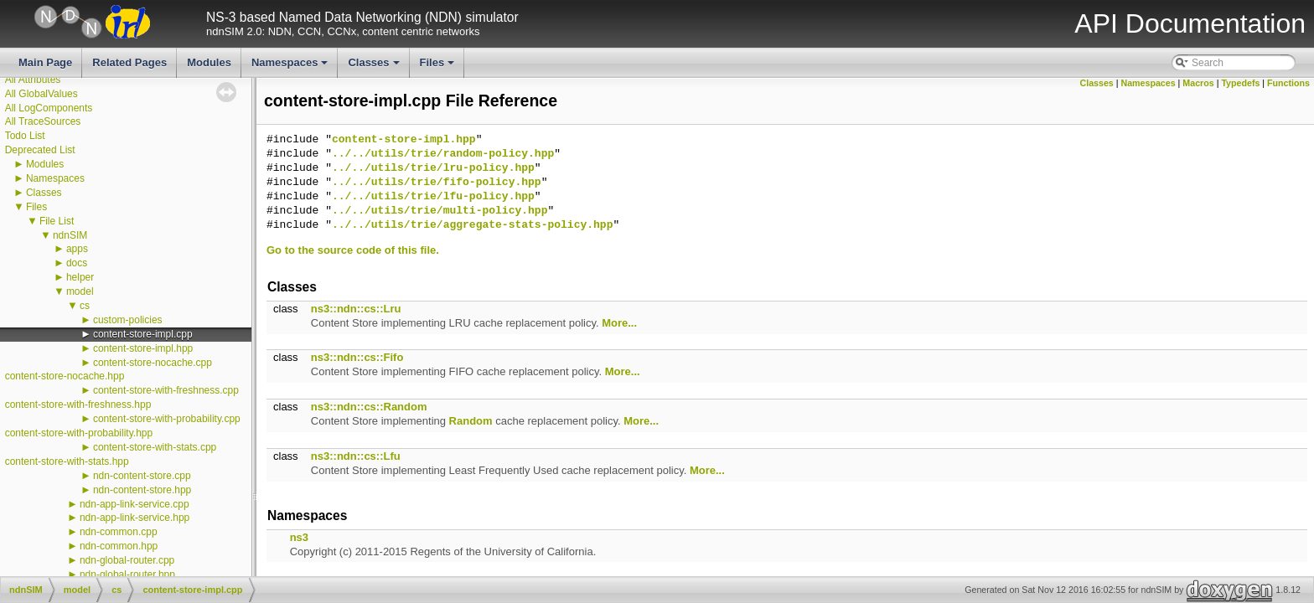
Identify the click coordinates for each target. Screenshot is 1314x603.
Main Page (45, 62)
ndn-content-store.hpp (142, 490)
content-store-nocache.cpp (152, 362)
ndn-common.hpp (119, 546)
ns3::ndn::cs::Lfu (356, 456)
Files (439, 67)
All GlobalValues (41, 94)
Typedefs (1240, 83)
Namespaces (291, 67)
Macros (1197, 83)
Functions (1288, 83)
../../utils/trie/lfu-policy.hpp (433, 196)
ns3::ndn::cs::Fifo (357, 357)
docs (76, 263)
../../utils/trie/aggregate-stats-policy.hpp (472, 225)
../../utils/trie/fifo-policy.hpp (436, 182)
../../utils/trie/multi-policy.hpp (439, 211)
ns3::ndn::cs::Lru (356, 308)
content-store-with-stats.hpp (67, 461)
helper (80, 277)
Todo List (25, 136)
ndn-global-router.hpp (127, 574)
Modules (209, 62)
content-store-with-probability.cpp (167, 419)
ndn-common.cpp (119, 532)
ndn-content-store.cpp (142, 476)
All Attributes (33, 79)
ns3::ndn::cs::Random (369, 406)
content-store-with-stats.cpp (154, 447)
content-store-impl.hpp (143, 348)
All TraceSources (43, 121)
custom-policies (128, 320)
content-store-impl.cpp (143, 334)
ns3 (299, 537)
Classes (374, 67)
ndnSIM (70, 235)
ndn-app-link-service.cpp (134, 504)
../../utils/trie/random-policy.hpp (443, 154)
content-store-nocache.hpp (65, 376)
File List (56, 221)
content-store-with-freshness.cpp (166, 390)
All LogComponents (49, 108)
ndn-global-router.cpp (127, 560)
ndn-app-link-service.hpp (134, 517)
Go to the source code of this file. (352, 250)
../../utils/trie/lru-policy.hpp (433, 168)
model (80, 291)
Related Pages (129, 62)
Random (471, 421)
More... (619, 323)
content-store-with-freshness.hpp (78, 404)
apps (77, 249)
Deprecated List (40, 150)
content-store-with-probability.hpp (79, 433)
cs (85, 306)
